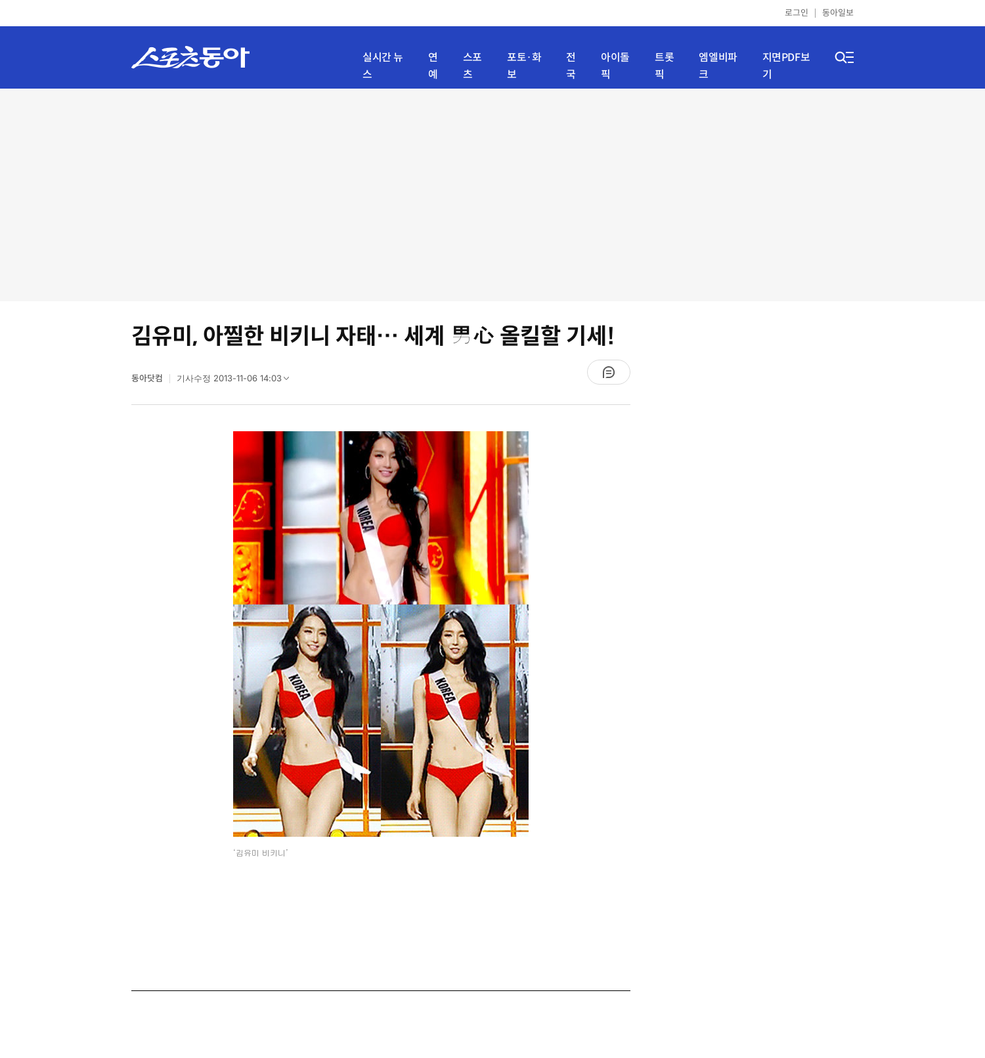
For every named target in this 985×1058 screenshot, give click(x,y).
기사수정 (237, 381)
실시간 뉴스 (382, 66)
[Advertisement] (492, 194)
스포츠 (472, 66)
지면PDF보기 (786, 66)
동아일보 (838, 12)
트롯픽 (664, 66)
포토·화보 (524, 66)
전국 (571, 66)
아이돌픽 (615, 66)
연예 (433, 66)
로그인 (796, 12)
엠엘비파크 (718, 66)
